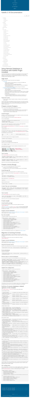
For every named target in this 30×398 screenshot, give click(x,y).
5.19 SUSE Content (5, 52)
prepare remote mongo (12, 241)
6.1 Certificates (5, 59)
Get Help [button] (15, 4)
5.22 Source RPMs (5, 55)
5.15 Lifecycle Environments (7, 47)
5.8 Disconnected (5, 39)
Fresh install (5, 81)
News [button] (15, 8)
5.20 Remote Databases (6, 53)
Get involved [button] (15, 6)
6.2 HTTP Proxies (5, 60)
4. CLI (3, 28)
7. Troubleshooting (4, 61)
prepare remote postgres (20, 241)
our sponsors (10, 397)
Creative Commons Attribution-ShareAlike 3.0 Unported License (18, 395)
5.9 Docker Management (6, 40)
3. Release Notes (4, 27)
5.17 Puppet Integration (6, 49)
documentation (7, 206)
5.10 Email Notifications (6, 41)
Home (15, 0)
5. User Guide (4, 29)
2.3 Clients (4, 26)
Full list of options (23, 230)
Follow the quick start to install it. (21, 388)
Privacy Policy (16, 394)
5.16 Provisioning (5, 48)
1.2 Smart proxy (5, 20)
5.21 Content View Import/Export (7, 54)
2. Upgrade (3, 22)
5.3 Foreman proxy (5, 33)
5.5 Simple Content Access (6, 35)
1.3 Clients (4, 21)
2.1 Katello (4, 23)
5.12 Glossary (5, 43)
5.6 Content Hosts (5, 36)
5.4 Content (4, 34)
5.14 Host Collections (6, 46)
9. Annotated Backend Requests (6, 66)
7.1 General (4, 62)
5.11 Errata (4, 42)
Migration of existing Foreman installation (9, 87)
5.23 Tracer (4, 56)
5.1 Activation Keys (5, 30)
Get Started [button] (15, 2)
